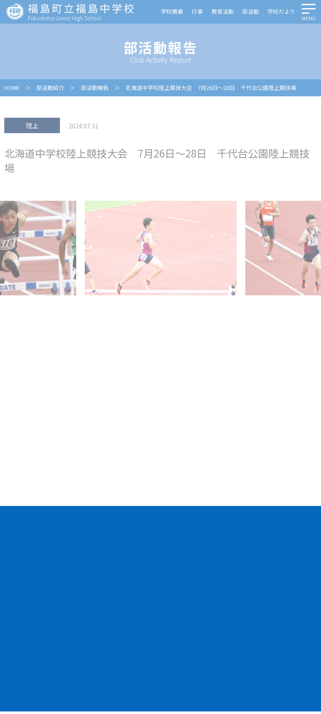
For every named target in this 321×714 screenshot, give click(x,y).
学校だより (281, 12)
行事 (197, 12)
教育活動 (222, 12)
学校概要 (172, 12)
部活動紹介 (50, 88)
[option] (160, 248)
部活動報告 (95, 88)
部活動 (250, 12)
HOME (12, 88)
